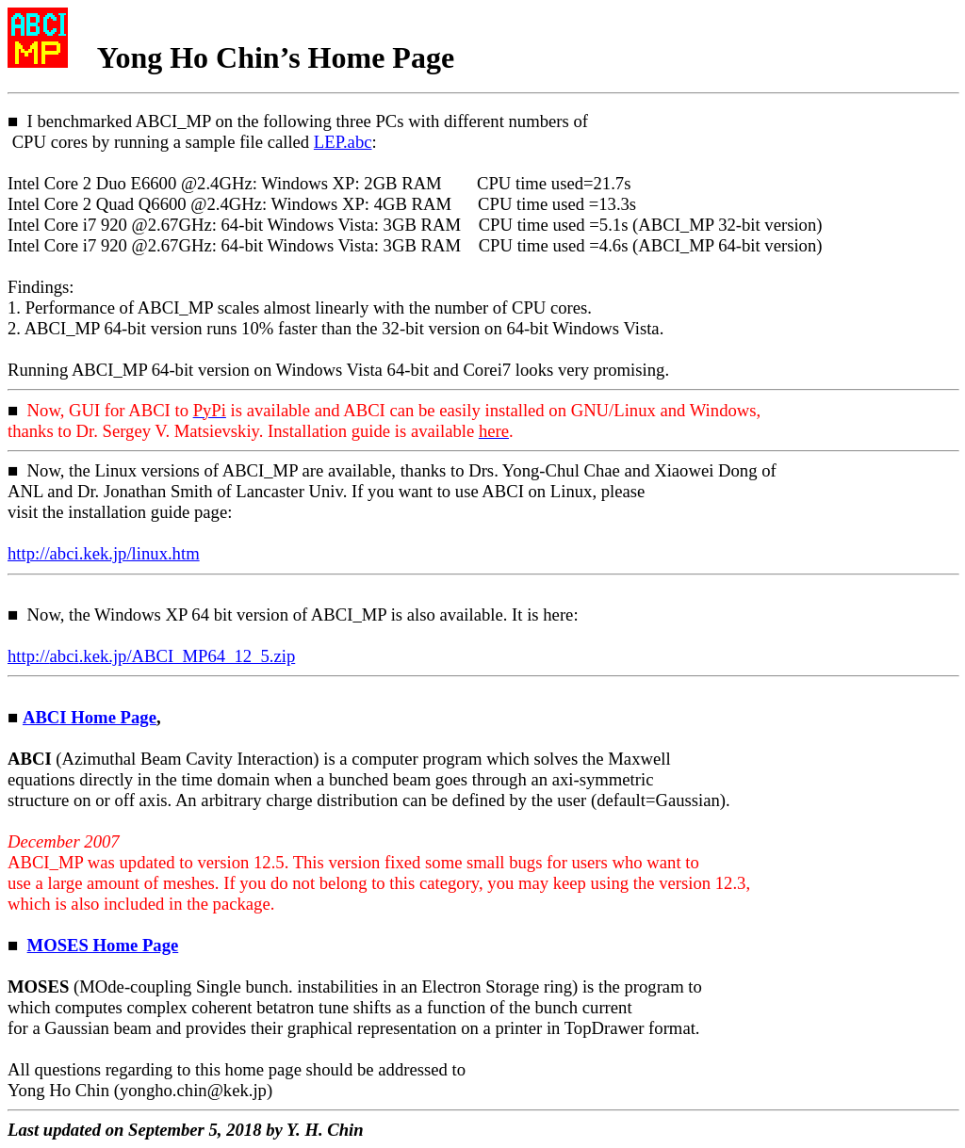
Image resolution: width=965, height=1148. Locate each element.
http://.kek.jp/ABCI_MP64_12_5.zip (151, 656)
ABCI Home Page (89, 717)
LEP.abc (343, 142)
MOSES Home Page (103, 945)
